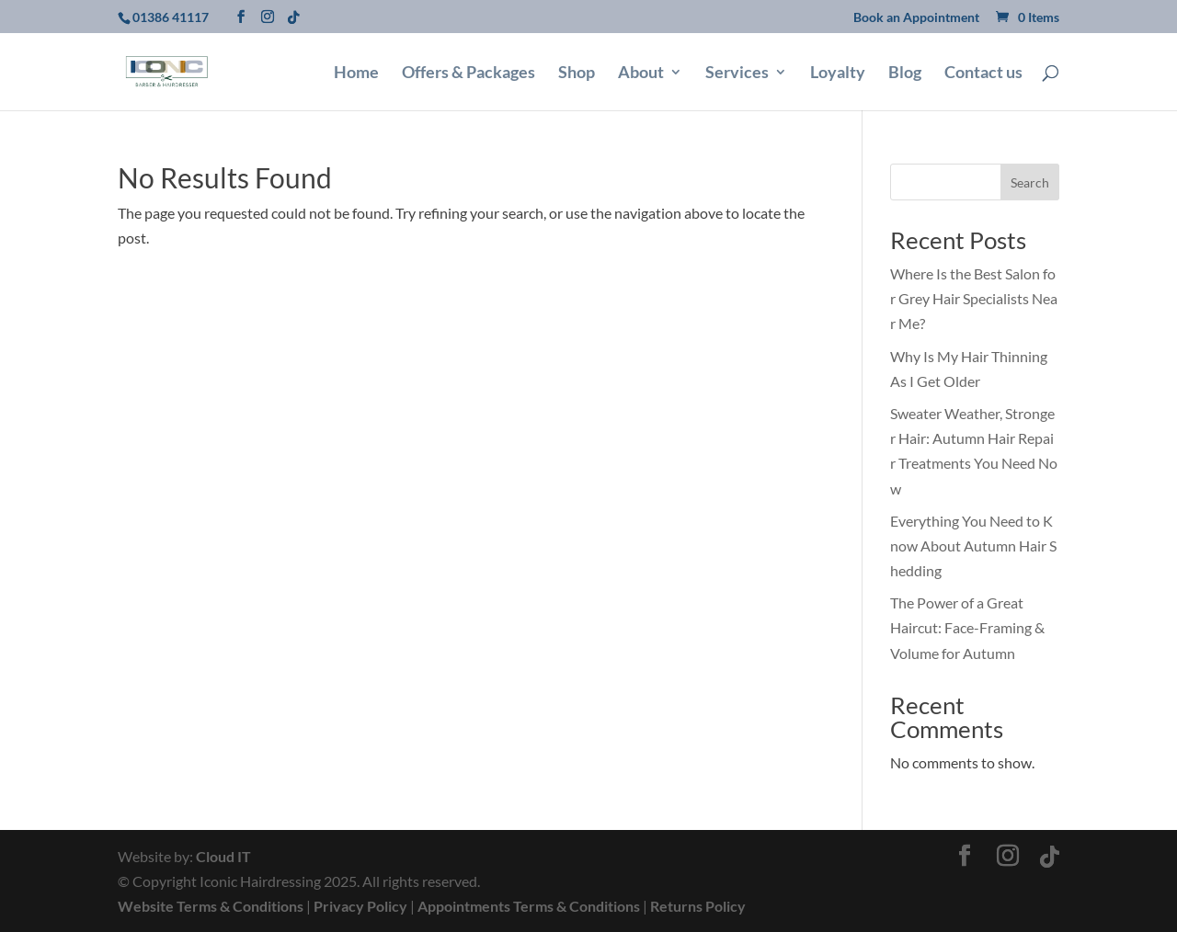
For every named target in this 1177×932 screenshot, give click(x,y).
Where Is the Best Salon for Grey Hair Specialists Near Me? (973, 298)
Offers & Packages (468, 73)
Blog (904, 73)
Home (356, 73)
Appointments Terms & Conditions (528, 906)
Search (1030, 182)
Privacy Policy (360, 906)
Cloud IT (223, 856)
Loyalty (837, 73)
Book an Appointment (916, 18)
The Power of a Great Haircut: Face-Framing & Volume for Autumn (967, 627)
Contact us (983, 73)
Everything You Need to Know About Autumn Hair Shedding (973, 545)
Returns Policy (698, 906)
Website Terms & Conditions (210, 906)
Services (737, 73)
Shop (576, 73)
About (641, 73)
